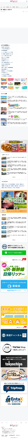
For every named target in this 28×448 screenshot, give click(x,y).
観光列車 (3, 184)
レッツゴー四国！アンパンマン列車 (7, 52)
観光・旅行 (17, 187)
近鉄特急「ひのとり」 (5, 65)
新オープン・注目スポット (8, 187)
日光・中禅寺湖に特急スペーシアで (7, 62)
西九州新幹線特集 (4, 50)
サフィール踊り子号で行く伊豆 (6, 55)
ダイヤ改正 (17, 184)
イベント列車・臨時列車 (11, 184)
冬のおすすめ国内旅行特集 (6, 64)
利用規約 (2, 435)
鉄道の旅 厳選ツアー (5, 69)
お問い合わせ (18, 435)
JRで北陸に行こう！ (5, 72)
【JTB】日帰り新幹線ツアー (6, 48)
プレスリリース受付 (4, 436)
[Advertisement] (14, 20)
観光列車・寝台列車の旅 (5, 47)
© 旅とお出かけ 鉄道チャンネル (14, 437)
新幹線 (3, 187)
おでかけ (14, 187)
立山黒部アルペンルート (5, 60)
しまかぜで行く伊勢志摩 (5, 74)
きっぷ (6, 184)
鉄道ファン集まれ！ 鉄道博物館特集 (7, 67)
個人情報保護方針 (11, 435)
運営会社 (6, 435)
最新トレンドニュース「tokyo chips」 (7, 428)
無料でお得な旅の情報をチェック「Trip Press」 (8, 431)
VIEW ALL (14, 177)
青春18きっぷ (22, 184)
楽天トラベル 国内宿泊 (5, 57)
